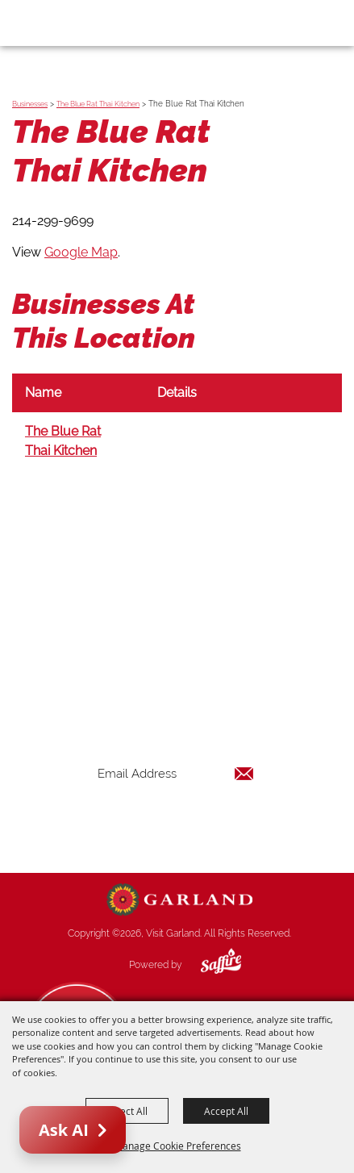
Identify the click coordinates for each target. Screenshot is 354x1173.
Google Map (81, 252)
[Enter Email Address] (176, 773)
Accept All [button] (226, 1110)
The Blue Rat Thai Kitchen (98, 104)
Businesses (30, 104)
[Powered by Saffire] (209, 965)
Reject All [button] (127, 1110)
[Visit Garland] (57, 22)
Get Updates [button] (175, 825)
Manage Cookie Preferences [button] (177, 1145)
